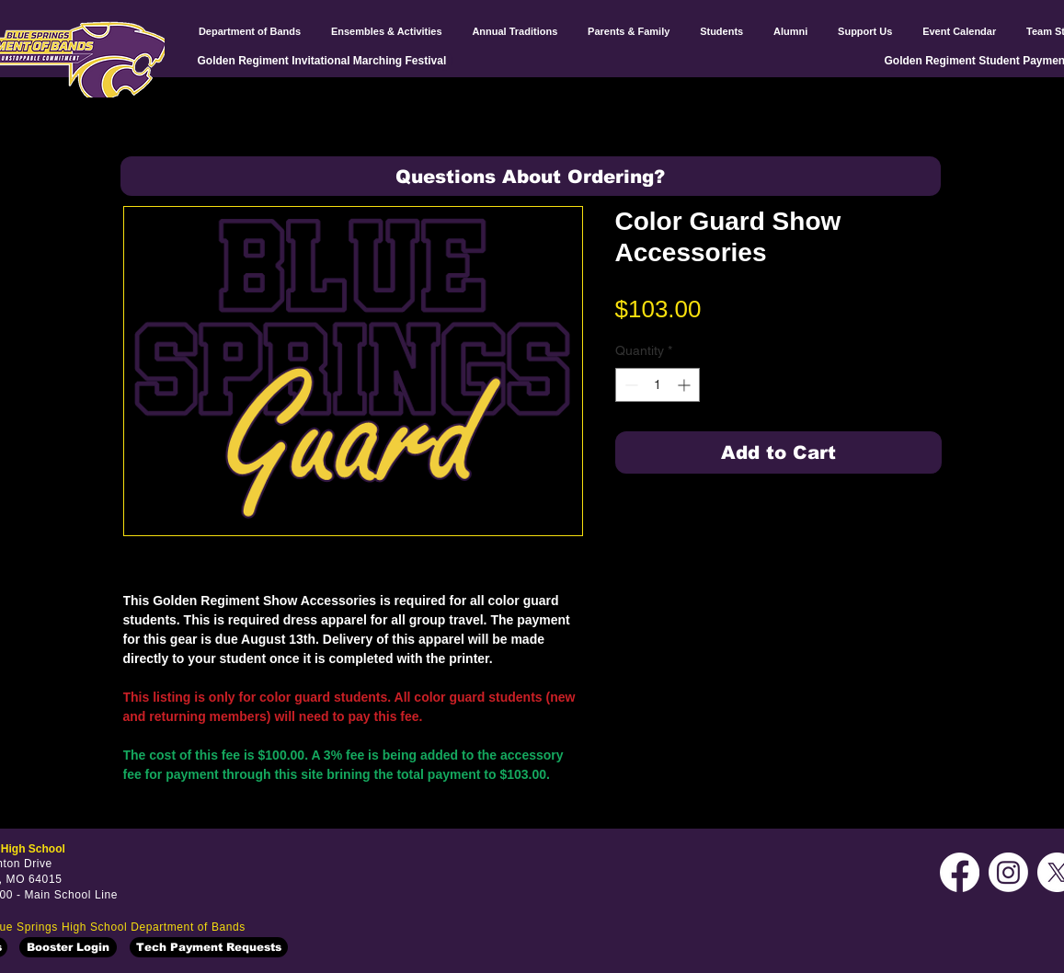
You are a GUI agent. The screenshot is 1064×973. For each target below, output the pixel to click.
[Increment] (685, 385)
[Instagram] (1008, 872)
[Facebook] (959, 872)
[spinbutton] (657, 385)
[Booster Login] (68, 947)
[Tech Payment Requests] (209, 947)
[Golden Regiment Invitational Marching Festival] (325, 61)
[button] (530, 176)
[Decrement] (629, 385)
